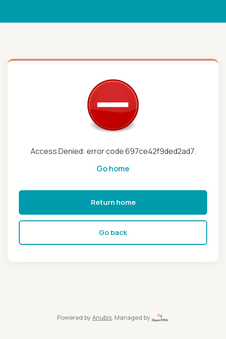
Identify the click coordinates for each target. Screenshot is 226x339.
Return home (113, 202)
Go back (113, 232)
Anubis (102, 317)
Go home (113, 168)
